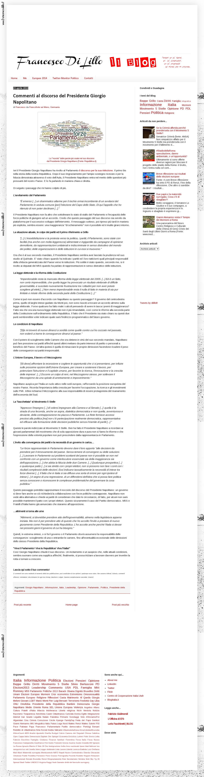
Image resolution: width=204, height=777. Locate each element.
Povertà (72, 756)
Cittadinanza (59, 714)
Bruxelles (89, 691)
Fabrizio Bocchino (22, 740)
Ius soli (25, 749)
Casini (49, 714)
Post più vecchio (120, 604)
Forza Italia (82, 740)
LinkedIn (111, 684)
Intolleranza (52, 710)
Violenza (79, 707)
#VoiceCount (19, 733)
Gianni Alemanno (21, 723)
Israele (30, 717)
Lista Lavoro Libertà (64, 749)
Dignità (79, 691)
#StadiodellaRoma (71, 730)
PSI (97, 723)
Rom (64, 759)
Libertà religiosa (68, 710)
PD (183, 108)
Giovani (25, 700)
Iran (23, 717)
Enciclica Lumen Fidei (78, 736)
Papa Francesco (38, 727)
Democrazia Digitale (39, 736)
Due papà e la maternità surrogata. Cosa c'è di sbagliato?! (168, 197)
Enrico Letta (94, 736)
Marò (20, 753)
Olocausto (95, 753)
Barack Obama (67, 691)
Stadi (22, 762)
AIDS (27, 733)
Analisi (33, 733)
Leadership (70, 587)
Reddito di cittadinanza (24, 730)
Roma (46, 707)
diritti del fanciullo (73, 762)
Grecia (65, 743)
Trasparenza (30, 714)
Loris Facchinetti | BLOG (120, 723)
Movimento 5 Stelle (153, 108)
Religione (169, 113)
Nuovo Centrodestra (74, 753)
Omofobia (26, 704)
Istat (87, 746)
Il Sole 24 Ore (42, 746)
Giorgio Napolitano (34, 587)
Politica (104, 587)
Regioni (87, 756)
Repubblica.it (90, 161)
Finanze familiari (57, 740)
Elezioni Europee (31, 694)
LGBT (32, 700)
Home (14, 78)
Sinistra (82, 759)
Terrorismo (74, 700)
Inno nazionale (73, 746)
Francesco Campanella (23, 743)
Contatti (88, 78)
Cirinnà (33, 720)
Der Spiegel (53, 736)
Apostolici (40, 733)
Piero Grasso (52, 756)
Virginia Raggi (45, 762)
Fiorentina (71, 740)
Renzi (45, 759)
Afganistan (18, 720)
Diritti (168, 100)
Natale (46, 717)
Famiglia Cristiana (40, 740)
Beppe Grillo (148, 100)
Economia (64, 736)
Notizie (96, 710)
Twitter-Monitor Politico (66, 78)
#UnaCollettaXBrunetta (89, 730)
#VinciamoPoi (92, 717)
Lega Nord (62, 723)
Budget (55, 733)
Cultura (17, 710)
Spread (16, 762)
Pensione (40, 756)
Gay (92, 700)
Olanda (87, 753)
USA (69, 687)
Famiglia (177, 101)
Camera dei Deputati (75, 733)
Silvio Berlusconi (83, 684)
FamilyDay (70, 720)
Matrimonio (73, 697)
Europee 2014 (39, 78)
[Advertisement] (68, 30)
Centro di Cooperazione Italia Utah (125, 695)
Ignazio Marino (29, 746)
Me (25, 78)
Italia (61, 587)
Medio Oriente (34, 707)
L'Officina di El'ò (116, 719)
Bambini (72, 704)
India (63, 746)
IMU (32, 723)
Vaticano (58, 730)
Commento (57, 687)
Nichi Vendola (85, 710)
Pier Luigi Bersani (58, 700)
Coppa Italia (24, 736)
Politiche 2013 (51, 691)
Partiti (25, 756)
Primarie (64, 717)
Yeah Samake (58, 762)
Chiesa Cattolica (92, 733)
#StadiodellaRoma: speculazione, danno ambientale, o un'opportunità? (171, 153)
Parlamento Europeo (25, 697)
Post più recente (22, 604)
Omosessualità (91, 694)
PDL (188, 108)
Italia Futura (51, 723)
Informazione (51, 587)
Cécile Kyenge (57, 720)
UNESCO (35, 762)
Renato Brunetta (33, 759)
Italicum (93, 746)
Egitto (84, 714)
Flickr (110, 692)
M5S (27, 691)
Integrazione (93, 714)
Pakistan (24, 727)
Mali (15, 753)
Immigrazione (55, 746)
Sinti (88, 759)
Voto (83, 717)
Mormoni (186, 105)
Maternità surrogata (32, 753)
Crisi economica (60, 694)
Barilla (48, 733)
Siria (38, 730)
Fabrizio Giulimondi (118, 714)
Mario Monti (42, 700)
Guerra (72, 743)
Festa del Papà (84, 720)
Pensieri (145, 112)
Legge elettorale (47, 749)
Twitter (28, 762)
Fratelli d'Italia (29, 710)
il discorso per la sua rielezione (96, 170)
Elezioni (69, 680)
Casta (160, 101)
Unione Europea (64, 707)
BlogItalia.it (113, 699)
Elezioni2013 (22, 687)
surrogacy (85, 762)
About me (112, 680)
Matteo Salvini (89, 723)
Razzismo (18, 714)
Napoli (62, 753)
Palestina (55, 717)
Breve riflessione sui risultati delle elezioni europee (171, 175)
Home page (72, 604)
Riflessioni (54, 697)
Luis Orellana (93, 749)
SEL (52, 707)
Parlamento (94, 587)
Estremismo (77, 694)
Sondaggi (74, 717)
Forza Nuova (93, 740)
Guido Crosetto (82, 743)
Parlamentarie (54, 727)
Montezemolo (47, 753)
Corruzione (43, 720)
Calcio (62, 733)
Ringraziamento (55, 759)
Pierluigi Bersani (91, 727)
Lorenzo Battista (80, 749)
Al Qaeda (86, 697)
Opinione (82, 587)
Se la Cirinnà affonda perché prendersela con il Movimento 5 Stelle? (172, 131)
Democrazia (84, 704)
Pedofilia (32, 756)
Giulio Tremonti (55, 743)
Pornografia (63, 756)
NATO (56, 753)
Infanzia (41, 710)
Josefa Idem (34, 749)
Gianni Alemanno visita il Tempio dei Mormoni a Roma (173, 218)
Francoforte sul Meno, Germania (44, 107)
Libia (97, 700)
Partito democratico (72, 727)
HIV (91, 743)
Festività (84, 700)
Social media (47, 730)
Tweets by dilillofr (149, 303)
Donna (77, 714)
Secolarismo (72, 759)
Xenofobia (41, 714)
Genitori (95, 720)
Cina (26, 720)
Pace (16, 727)
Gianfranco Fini (41, 743)
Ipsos (82, 746)
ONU (16, 704)
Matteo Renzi (75, 723)
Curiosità (69, 714)
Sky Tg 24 (94, 759)
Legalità (38, 717)
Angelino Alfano (92, 707)
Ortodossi (17, 756)
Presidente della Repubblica (49, 704)
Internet (17, 717)
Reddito (80, 756)
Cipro (15, 736)
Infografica (186, 101)
